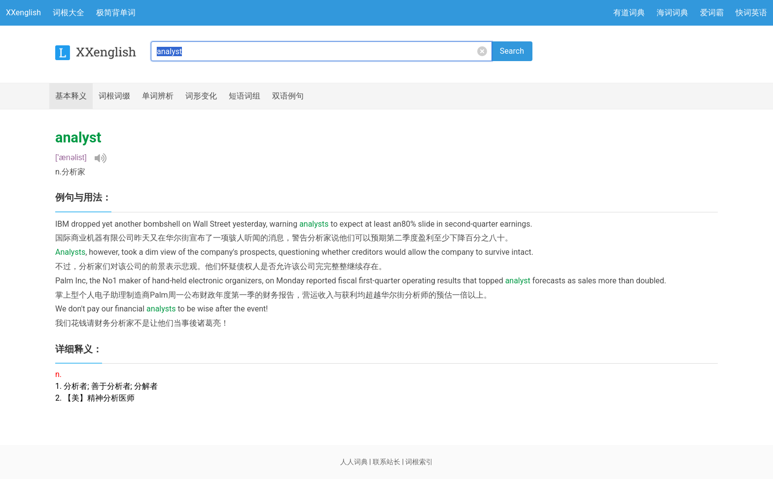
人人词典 (354, 462)
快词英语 (751, 12)
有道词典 (629, 12)
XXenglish (23, 12)
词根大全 (68, 12)
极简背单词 (116, 12)
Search (512, 51)
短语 (244, 96)
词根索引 (419, 462)
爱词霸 (712, 12)
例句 (288, 96)
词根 (114, 96)
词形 (201, 96)
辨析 (158, 96)
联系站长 (386, 462)
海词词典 (672, 12)
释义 (71, 96)
